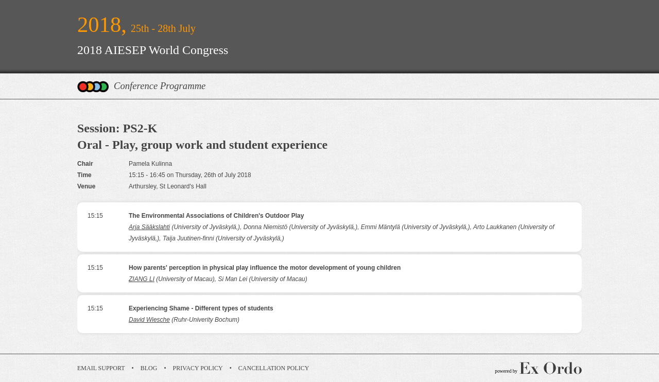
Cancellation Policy (273, 368)
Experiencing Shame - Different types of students (201, 308)
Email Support (101, 368)
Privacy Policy (198, 368)
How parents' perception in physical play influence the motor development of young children (265, 267)
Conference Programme (159, 85)
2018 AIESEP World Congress (152, 50)
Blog (149, 368)
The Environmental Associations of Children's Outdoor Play (216, 215)
